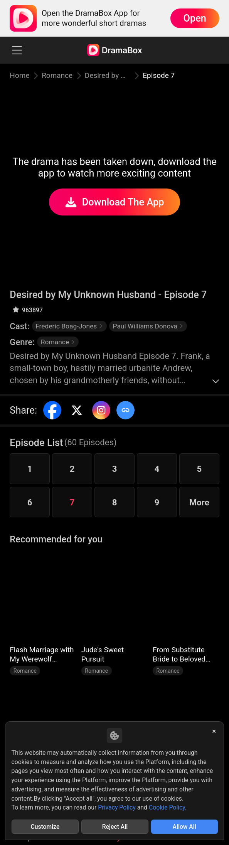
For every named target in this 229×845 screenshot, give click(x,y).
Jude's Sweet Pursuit (102, 654)
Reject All (115, 826)
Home (19, 75)
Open (195, 18)
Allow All (184, 826)
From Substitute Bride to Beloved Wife (179, 654)
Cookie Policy (167, 807)
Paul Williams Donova (148, 326)
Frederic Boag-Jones (69, 326)
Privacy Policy (116, 807)
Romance (57, 75)
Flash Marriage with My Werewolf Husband (42, 654)
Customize (45, 826)
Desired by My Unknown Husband (108, 75)
